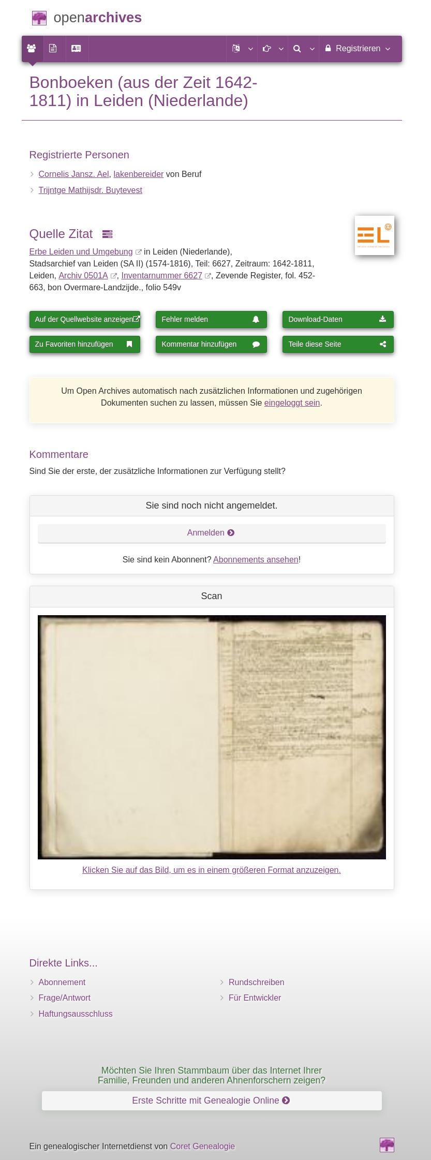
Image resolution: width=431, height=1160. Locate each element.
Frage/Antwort (65, 997)
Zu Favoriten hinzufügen (84, 344)
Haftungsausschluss (76, 1013)
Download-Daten (337, 319)
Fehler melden (210, 319)
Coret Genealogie (202, 1146)
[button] (242, 49)
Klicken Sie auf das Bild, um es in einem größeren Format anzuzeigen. (211, 870)
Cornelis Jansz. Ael (74, 174)
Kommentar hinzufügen (210, 344)
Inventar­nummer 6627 (162, 275)
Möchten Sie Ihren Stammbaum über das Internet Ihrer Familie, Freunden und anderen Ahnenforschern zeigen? (211, 1075)
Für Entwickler (255, 997)
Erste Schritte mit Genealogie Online (210, 1100)
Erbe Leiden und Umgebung (81, 251)
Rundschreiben (257, 982)
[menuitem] (32, 49)
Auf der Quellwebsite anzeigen (88, 319)
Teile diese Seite (337, 344)
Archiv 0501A (83, 275)
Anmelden (211, 532)
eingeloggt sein (292, 402)
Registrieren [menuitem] (356, 48)
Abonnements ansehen (256, 559)
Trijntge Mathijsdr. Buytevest (90, 190)
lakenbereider (138, 174)
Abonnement (62, 982)
